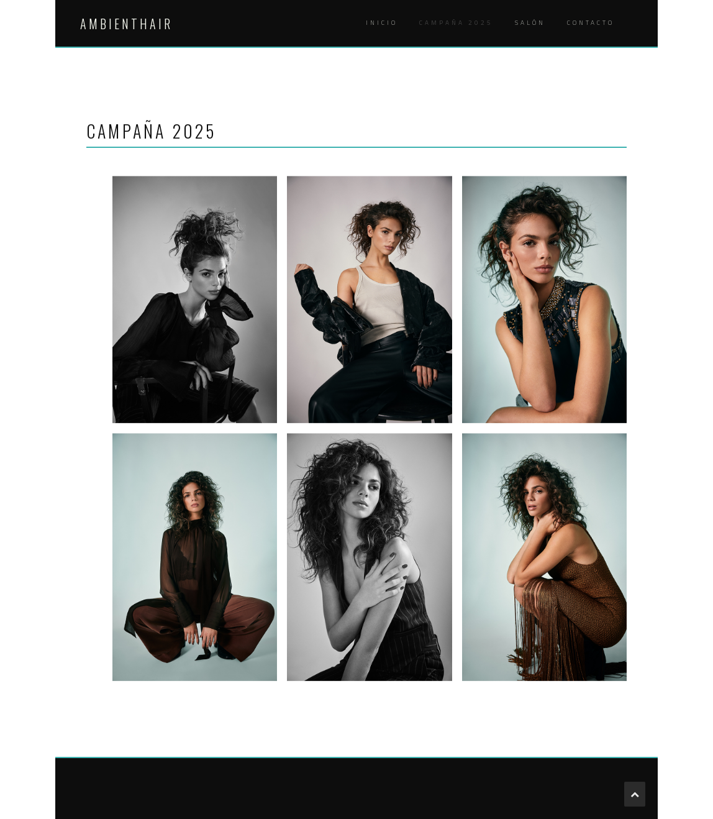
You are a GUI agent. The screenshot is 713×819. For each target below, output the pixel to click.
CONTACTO (590, 22)
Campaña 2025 (456, 22)
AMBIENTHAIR (126, 23)
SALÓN (530, 22)
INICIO (381, 22)
